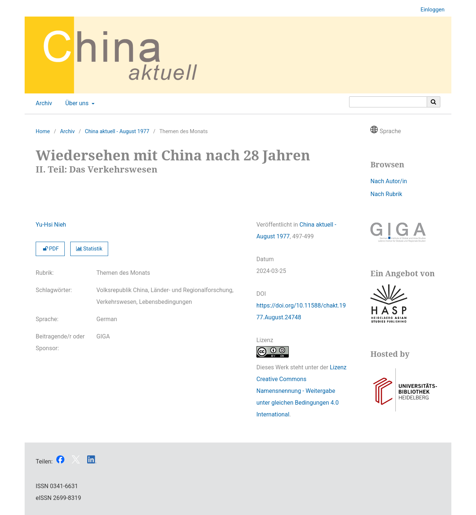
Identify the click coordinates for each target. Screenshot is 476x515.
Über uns (76, 103)
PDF (50, 249)
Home (43, 131)
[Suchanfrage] (388, 101)
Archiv (42, 103)
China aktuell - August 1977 (117, 131)
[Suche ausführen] (433, 101)
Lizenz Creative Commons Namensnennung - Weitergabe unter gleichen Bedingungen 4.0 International (301, 391)
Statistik (89, 249)
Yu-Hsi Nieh (51, 224)
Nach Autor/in (388, 181)
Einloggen (429, 10)
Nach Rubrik (386, 194)
